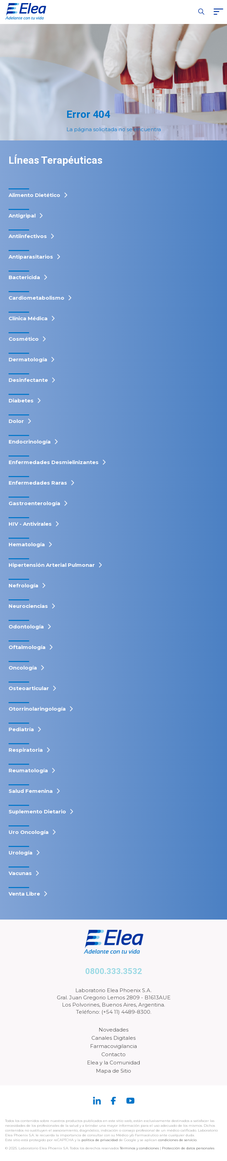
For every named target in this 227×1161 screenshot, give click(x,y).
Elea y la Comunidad (113, 1062)
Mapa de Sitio (113, 1071)
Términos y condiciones (139, 1148)
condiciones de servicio (177, 1140)
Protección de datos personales (188, 1148)
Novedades (113, 1029)
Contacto (113, 1054)
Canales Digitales (113, 1038)
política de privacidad (100, 1140)
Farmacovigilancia (113, 1046)
